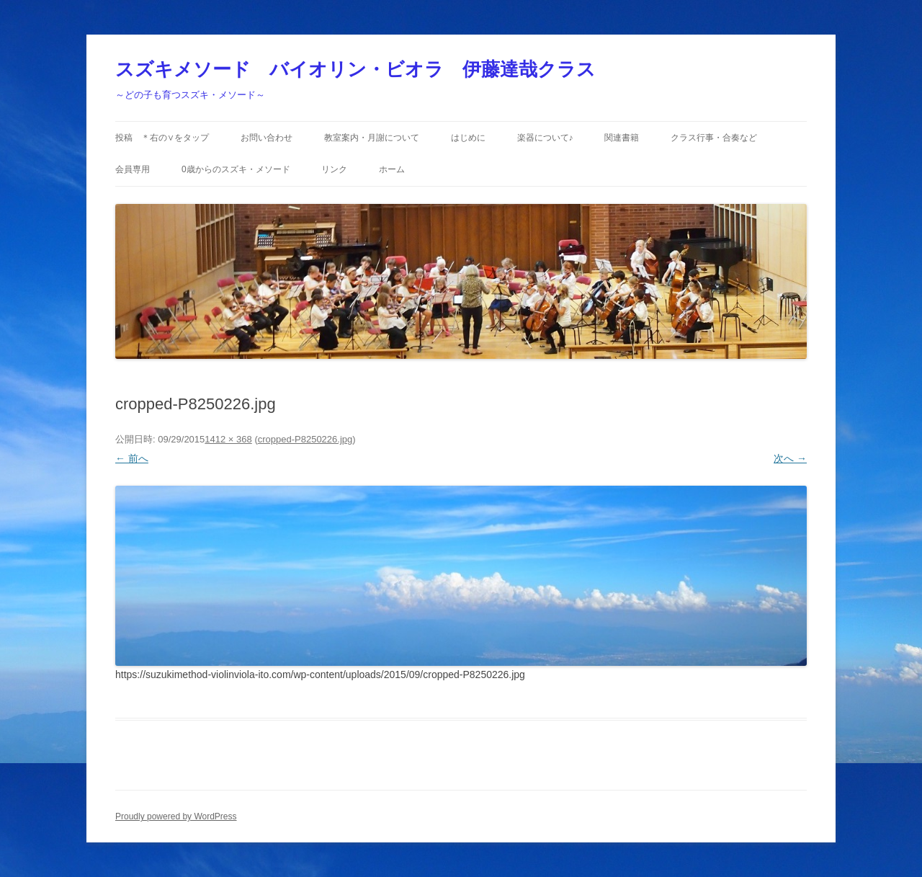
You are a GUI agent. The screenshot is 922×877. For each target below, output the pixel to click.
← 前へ (131, 458)
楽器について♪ (545, 138)
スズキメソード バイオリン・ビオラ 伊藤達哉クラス (355, 69)
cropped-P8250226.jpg (305, 439)
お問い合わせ (266, 138)
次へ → (790, 458)
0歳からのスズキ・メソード (236, 169)
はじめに (468, 138)
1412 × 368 (228, 439)
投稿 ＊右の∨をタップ (162, 138)
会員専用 (132, 169)
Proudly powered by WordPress (176, 816)
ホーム (392, 169)
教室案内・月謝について (371, 138)
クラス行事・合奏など (714, 138)
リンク (334, 169)
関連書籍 (621, 138)
